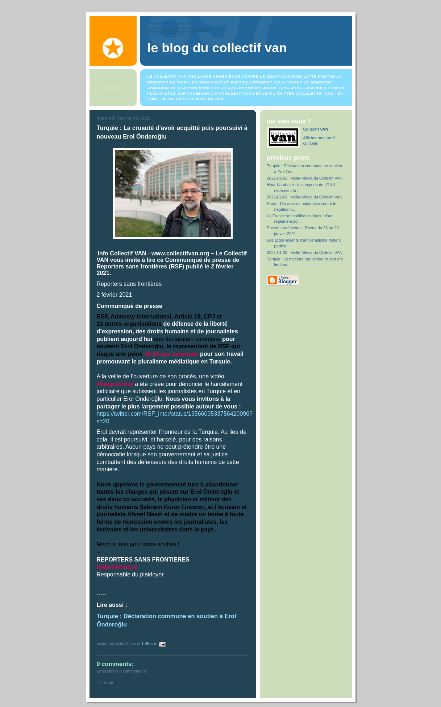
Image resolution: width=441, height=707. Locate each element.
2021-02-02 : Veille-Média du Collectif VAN (305, 178)
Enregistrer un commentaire (121, 671)
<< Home (105, 682)
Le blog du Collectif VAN (217, 48)
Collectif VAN (315, 129)
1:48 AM (149, 643)
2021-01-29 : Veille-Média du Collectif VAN (305, 252)
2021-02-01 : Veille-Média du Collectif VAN (305, 197)
